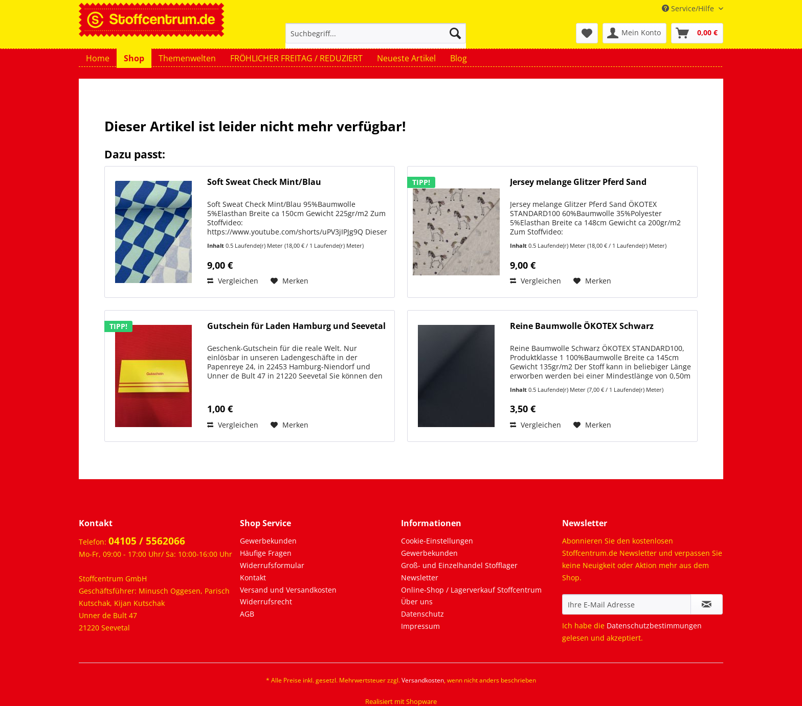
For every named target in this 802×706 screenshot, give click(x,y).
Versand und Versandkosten (288, 590)
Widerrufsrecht (266, 601)
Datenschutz (422, 614)
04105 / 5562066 (146, 541)
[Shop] (134, 58)
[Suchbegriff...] (375, 33)
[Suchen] (455, 33)
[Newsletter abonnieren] (706, 604)
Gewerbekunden (268, 541)
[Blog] (458, 58)
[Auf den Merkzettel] (289, 281)
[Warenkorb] (697, 33)
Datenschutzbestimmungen (654, 625)
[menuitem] (375, 38)
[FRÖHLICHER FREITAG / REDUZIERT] (296, 58)
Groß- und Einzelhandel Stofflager (459, 565)
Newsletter (419, 577)
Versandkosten (423, 680)
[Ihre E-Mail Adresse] (626, 604)
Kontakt (253, 577)
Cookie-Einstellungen (437, 541)
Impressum (420, 626)
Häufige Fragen (266, 553)
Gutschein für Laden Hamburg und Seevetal (296, 326)
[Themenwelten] (187, 58)
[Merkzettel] (587, 33)
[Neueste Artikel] (406, 58)
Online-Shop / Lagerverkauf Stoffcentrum (471, 590)
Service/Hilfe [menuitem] (689, 8)
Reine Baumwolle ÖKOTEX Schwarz (582, 326)
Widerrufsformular (272, 565)
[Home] (98, 58)
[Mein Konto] (634, 33)
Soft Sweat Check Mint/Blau (264, 182)
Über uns (417, 601)
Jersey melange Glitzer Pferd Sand (578, 182)
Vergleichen (232, 281)
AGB (247, 614)
